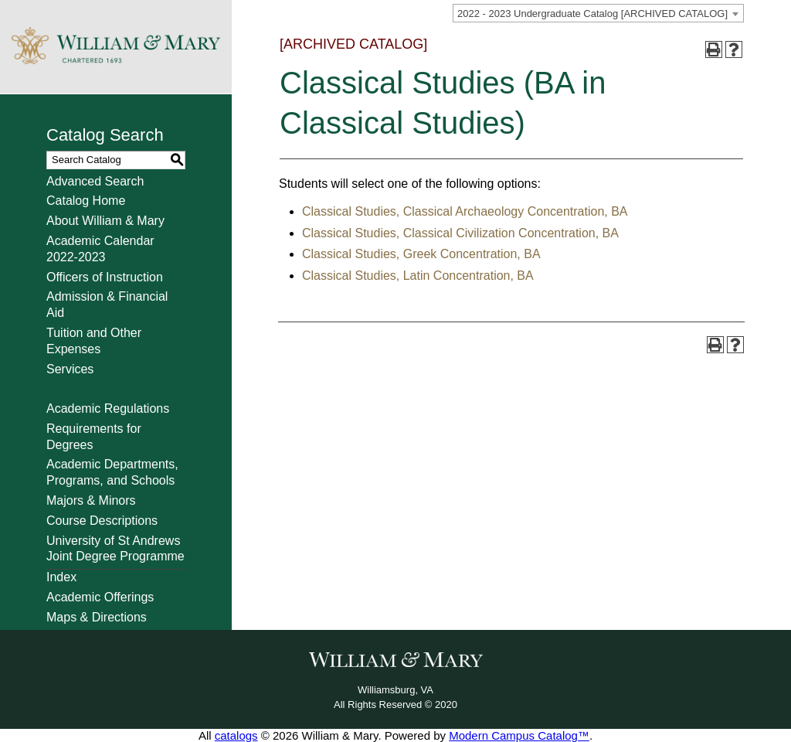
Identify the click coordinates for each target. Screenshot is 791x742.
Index (61, 577)
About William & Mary (105, 220)
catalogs (236, 735)
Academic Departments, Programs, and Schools (112, 472)
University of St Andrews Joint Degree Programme (115, 548)
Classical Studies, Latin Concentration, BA (417, 275)
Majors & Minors (91, 500)
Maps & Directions (96, 617)
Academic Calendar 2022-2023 (100, 249)
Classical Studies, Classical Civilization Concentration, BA (460, 233)
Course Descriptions (102, 520)
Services (69, 369)
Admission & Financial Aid (107, 304)
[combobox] (598, 13)
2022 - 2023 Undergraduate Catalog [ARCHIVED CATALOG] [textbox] (592, 13)
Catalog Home (85, 200)
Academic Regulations (107, 408)
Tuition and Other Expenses (93, 341)
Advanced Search (95, 181)
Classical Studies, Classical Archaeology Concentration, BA (465, 211)
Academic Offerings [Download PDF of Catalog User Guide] (100, 597)
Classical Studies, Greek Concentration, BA (421, 253)
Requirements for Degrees (93, 436)
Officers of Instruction (104, 277)
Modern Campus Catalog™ (519, 735)
